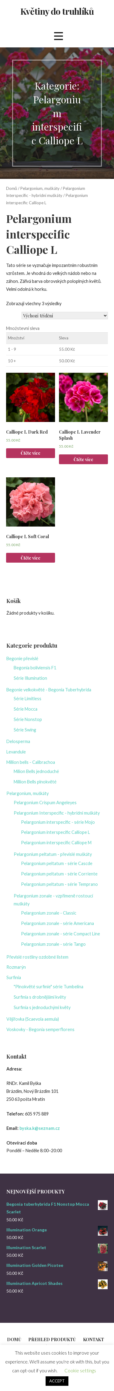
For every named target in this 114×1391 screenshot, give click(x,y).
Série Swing (25, 729)
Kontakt (93, 1339)
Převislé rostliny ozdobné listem (37, 957)
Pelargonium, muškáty (40, 188)
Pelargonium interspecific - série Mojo (58, 822)
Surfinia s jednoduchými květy (42, 1007)
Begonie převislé (22, 658)
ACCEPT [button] (57, 1380)
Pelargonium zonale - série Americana (57, 923)
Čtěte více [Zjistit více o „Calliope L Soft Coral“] (30, 558)
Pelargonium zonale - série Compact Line (60, 933)
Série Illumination (30, 678)
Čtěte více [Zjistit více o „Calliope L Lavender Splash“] (83, 459)
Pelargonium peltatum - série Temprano (59, 884)
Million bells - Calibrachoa (30, 762)
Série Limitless (27, 698)
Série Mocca (25, 709)
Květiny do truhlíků (57, 11)
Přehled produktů (52, 1339)
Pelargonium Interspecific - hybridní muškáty (57, 813)
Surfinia (13, 977)
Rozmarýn (16, 967)
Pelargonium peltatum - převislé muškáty (53, 854)
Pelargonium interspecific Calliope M (56, 842)
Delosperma (18, 741)
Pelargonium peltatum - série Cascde (56, 863)
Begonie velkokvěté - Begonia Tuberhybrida (48, 689)
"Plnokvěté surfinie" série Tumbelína (48, 986)
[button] (58, 36)
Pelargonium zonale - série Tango (53, 944)
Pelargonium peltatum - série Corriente (59, 873)
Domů (11, 188)
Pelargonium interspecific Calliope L (55, 832)
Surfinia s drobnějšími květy (40, 997)
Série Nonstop (28, 719)
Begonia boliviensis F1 (35, 667)
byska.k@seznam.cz (39, 1128)
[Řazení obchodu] (65, 315)
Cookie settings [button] (80, 1370)
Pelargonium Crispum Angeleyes (45, 802)
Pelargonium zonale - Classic (48, 913)
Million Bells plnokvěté (35, 781)
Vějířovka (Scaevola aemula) (32, 1019)
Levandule (16, 751)
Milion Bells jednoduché (36, 771)
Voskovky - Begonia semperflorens (40, 1029)
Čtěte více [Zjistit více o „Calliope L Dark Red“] (30, 453)
